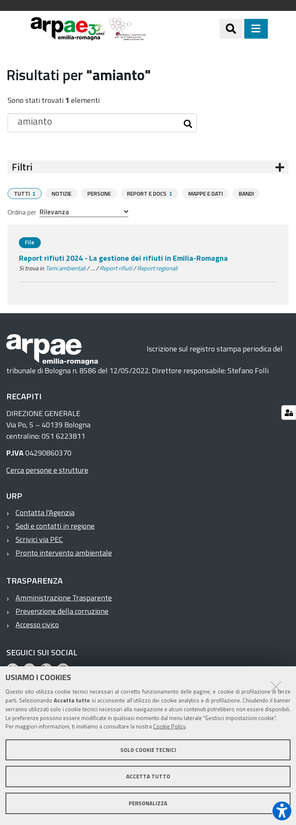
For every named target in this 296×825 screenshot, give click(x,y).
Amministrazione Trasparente (64, 597)
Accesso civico (37, 624)
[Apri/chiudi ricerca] (230, 28)
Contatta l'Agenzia (45, 512)
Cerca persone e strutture (47, 469)
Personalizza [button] (148, 803)
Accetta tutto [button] (148, 776)
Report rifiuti (116, 267)
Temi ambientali (65, 267)
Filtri (22, 166)
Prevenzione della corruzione (62, 610)
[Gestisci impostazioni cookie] (288, 412)
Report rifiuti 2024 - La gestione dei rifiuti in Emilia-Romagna (123, 257)
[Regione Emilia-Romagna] (182, 29)
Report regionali (157, 267)
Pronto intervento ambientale (64, 552)
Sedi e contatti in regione (55, 525)
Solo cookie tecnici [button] (148, 750)
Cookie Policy (169, 726)
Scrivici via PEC (39, 539)
